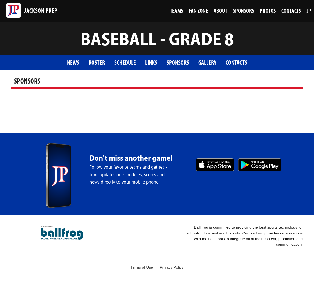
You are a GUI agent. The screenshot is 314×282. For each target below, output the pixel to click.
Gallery (207, 62)
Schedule (125, 62)
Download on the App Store (215, 164)
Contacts (236, 62)
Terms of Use (142, 267)
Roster (97, 62)
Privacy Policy (172, 267)
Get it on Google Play (259, 164)
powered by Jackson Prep (62, 233)
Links (151, 62)
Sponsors (178, 62)
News (73, 62)
